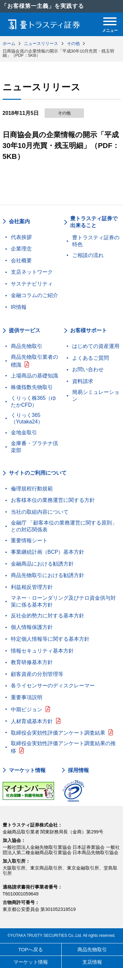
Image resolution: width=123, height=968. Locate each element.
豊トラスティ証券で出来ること (93, 222)
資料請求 (82, 381)
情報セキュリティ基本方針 (42, 651)
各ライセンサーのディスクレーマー (53, 685)
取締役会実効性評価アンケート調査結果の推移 (63, 747)
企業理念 (21, 248)
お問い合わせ (88, 369)
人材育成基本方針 (32, 721)
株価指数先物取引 (32, 387)
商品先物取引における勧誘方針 (47, 575)
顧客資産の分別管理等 (37, 674)
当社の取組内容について (40, 512)
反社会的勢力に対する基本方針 (47, 615)
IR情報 (19, 307)
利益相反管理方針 (32, 587)
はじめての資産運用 (95, 346)
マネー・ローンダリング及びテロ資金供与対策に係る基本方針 (63, 601)
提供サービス (24, 330)
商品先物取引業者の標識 (34, 361)
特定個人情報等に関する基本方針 (50, 639)
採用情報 (78, 770)
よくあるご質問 (90, 358)
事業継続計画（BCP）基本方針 (48, 552)
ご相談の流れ (88, 255)
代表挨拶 (21, 237)
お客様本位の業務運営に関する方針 (53, 500)
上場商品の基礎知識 (34, 375)
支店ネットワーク (32, 272)
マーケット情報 (27, 770)
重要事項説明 (26, 697)
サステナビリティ (32, 284)
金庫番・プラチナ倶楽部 (34, 447)
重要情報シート (29, 540)
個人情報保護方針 (32, 627)
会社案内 (19, 221)
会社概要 (21, 260)
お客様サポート (88, 330)
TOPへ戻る (30, 949)
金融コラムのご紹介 (34, 295)
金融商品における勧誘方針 (42, 564)
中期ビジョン (26, 709)
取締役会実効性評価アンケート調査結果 (58, 733)
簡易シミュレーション (95, 395)
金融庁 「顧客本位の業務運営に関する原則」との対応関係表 (64, 526)
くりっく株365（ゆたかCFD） (33, 401)
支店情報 (92, 962)
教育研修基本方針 (32, 662)
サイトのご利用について (38, 473)
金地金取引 (24, 432)
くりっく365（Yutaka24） (27, 418)
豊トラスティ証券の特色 (95, 241)
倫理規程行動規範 (32, 488)
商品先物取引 (26, 346)
